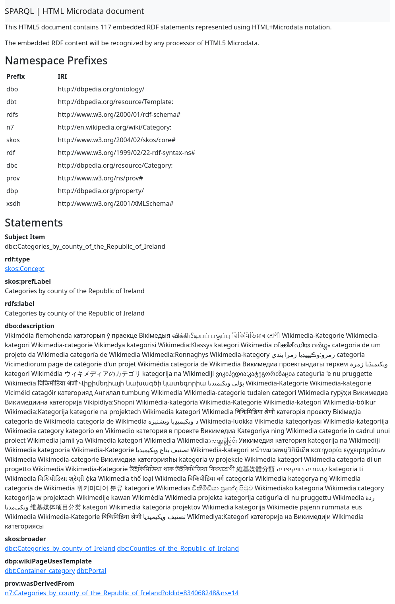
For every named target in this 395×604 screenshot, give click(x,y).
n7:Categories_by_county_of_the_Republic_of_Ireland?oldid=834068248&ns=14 (122, 593)
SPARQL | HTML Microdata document (74, 11)
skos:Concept (25, 268)
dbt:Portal (91, 570)
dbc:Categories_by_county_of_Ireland (60, 548)
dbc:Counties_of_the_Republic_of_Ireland (178, 548)
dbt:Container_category (40, 570)
